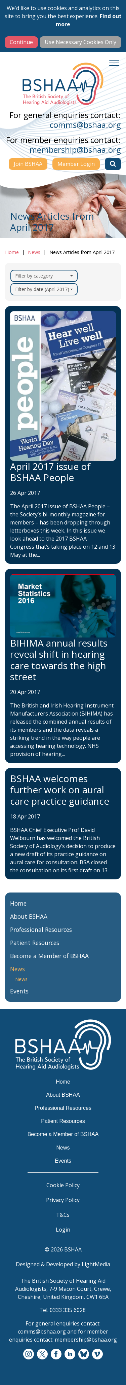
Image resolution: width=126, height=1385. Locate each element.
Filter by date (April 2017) (44, 289)
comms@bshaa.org (85, 124)
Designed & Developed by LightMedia (63, 1264)
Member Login (76, 164)
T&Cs (63, 1214)
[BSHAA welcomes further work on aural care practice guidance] (63, 823)
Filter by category (44, 275)
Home (12, 252)
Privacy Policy (63, 1200)
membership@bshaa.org (75, 149)
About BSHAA (28, 922)
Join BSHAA (28, 164)
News (34, 252)
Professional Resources (41, 935)
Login (63, 1229)
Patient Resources (34, 948)
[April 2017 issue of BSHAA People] (63, 435)
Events (19, 997)
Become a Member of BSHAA (49, 961)
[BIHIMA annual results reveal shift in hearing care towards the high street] (63, 666)
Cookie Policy (63, 1185)
